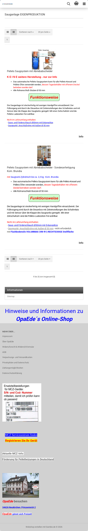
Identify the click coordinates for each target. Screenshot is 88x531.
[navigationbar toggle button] (84, 4)
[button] (8, 32)
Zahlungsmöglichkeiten (12, 368)
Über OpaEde (8, 341)
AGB (4, 352)
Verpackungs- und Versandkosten (17, 357)
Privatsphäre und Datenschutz (15, 362)
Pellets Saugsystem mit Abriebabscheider (29, 71)
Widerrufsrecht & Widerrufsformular (18, 347)
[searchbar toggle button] (68, 4)
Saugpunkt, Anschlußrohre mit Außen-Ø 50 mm (30, 228)
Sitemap (10, 296)
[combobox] (26, 32)
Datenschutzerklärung (12, 373)
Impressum (7, 336)
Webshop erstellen (34, 527)
